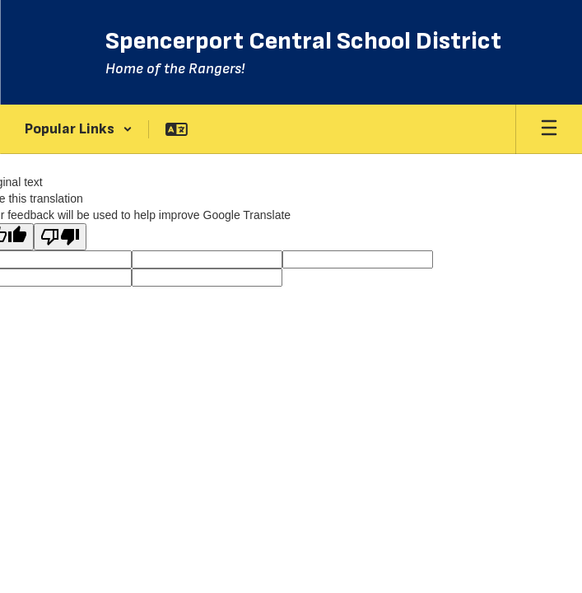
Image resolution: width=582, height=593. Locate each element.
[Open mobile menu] (549, 129)
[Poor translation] (60, 236)
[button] (78, 129)
